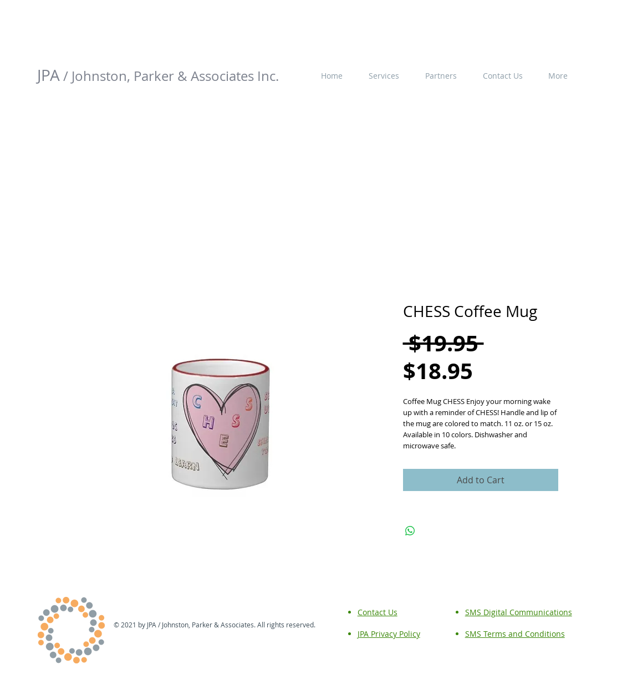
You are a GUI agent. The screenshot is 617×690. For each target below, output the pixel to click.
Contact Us (377, 612)
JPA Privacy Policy (389, 633)
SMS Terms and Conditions (515, 633)
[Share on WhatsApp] (410, 531)
